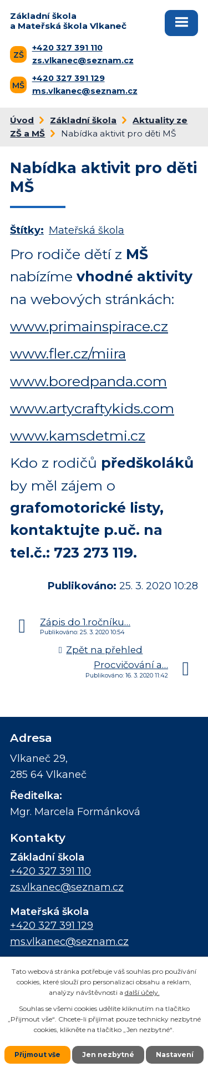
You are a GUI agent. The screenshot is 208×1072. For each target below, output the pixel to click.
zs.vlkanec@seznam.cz (83, 60)
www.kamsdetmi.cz (77, 435)
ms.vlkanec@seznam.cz (85, 91)
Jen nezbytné (108, 1054)
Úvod (22, 120)
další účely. (142, 992)
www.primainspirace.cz (89, 326)
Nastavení (175, 1054)
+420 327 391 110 (67, 48)
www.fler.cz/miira (68, 353)
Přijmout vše (37, 1054)
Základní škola (83, 120)
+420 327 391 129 (68, 78)
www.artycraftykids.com (92, 408)
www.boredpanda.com (88, 381)
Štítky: (27, 230)
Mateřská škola (86, 230)
